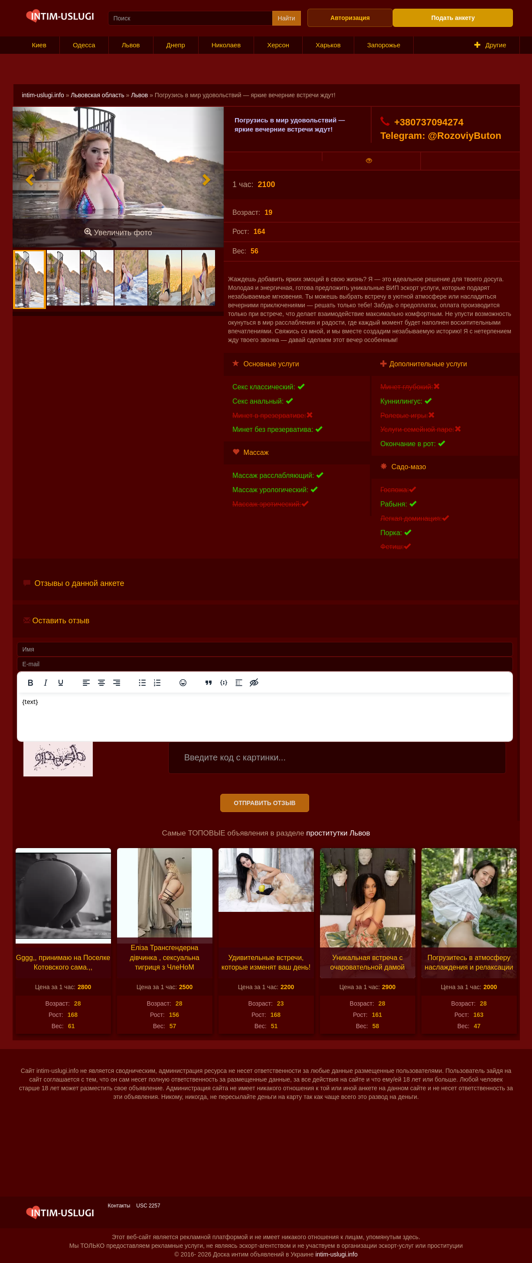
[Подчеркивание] (60, 683)
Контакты (119, 1206)
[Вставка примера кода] (223, 683)
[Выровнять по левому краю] (86, 683)
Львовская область (97, 95)
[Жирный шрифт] (30, 683)
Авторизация (350, 17)
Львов (131, 45)
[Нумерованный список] (157, 683)
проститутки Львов (338, 833)
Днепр (175, 45)
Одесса (84, 45)
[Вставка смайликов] (183, 683)
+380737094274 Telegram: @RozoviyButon (440, 128)
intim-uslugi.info (43, 95)
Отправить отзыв (264, 802)
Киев (39, 45)
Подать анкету (453, 17)
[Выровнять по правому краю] (116, 683)
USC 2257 (148, 1206)
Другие (490, 45)
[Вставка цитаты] (208, 683)
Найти (286, 18)
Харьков (328, 45)
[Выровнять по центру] (101, 683)
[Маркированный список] (142, 683)
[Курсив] (45, 683)
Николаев (226, 45)
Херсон (278, 45)
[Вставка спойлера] (239, 683)
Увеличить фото (118, 232)
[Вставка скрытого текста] (254, 683)
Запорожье (384, 45)
